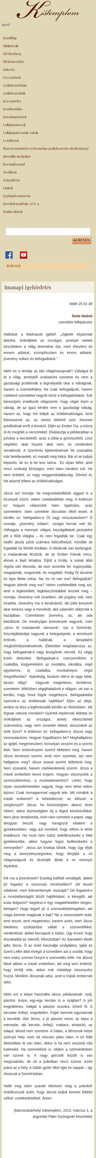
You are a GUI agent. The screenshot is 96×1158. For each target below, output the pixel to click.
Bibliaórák (11, 46)
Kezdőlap (10, 38)
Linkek (8, 188)
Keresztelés (12, 101)
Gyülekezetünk (14, 93)
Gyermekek (12, 77)
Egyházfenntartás (17, 196)
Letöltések (11, 140)
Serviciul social (14, 164)
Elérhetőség (12, 53)
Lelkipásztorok (14, 124)
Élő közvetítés (13, 61)
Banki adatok (13, 211)
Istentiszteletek (15, 117)
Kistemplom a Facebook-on (9, 255)
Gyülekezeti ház (15, 85)
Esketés (9, 69)
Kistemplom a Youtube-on (23, 255)
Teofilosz (10, 172)
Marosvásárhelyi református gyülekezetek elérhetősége (46, 148)
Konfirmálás (12, 109)
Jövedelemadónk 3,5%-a (21, 203)
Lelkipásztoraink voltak (20, 132)
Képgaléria (11, 180)
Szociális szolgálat (16, 156)
